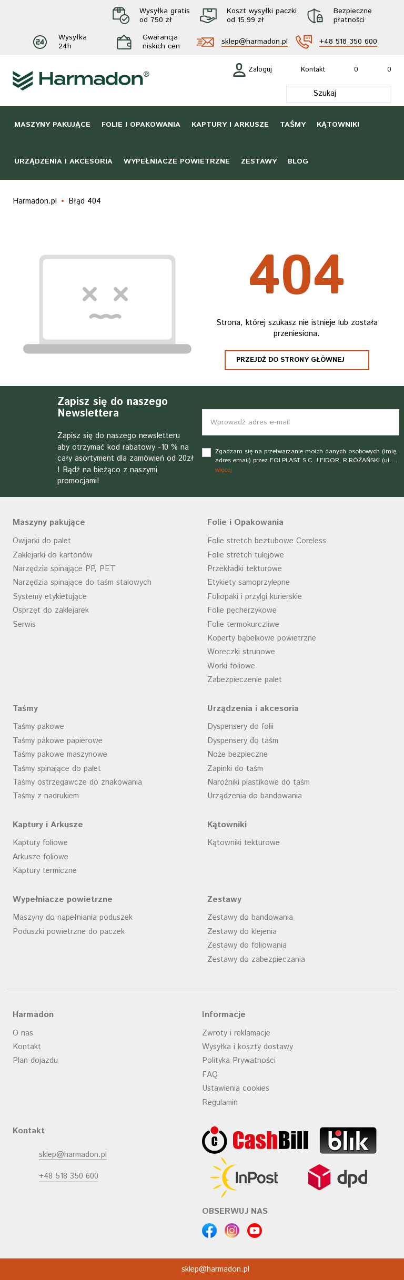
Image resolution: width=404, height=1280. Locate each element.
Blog (298, 161)
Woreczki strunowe (241, 651)
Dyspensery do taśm (242, 740)
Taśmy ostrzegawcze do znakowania (77, 782)
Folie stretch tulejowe (245, 555)
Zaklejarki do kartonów (53, 555)
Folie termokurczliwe (243, 624)
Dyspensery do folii (240, 726)
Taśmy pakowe (38, 726)
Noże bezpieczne (237, 754)
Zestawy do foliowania (247, 945)
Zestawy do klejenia (242, 931)
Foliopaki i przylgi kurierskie (254, 596)
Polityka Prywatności (239, 1060)
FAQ (210, 1074)
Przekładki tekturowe (244, 568)
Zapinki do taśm (235, 768)
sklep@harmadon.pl (254, 42)
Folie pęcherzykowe (242, 610)
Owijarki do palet (42, 540)
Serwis (24, 624)
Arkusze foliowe (40, 856)
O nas (23, 1033)
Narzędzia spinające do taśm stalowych (82, 582)
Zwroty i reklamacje (236, 1033)
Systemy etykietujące (50, 596)
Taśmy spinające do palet (57, 768)
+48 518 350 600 (348, 42)
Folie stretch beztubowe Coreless (266, 540)
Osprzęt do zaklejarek (51, 610)
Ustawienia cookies (235, 1088)
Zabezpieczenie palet (244, 679)
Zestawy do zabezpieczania (256, 959)
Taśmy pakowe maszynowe (60, 754)
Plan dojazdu (35, 1060)
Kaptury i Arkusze (230, 124)
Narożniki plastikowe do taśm (258, 782)
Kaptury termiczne (45, 870)
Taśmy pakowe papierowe (58, 740)
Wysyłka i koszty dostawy (247, 1046)
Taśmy (293, 124)
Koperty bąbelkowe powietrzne (261, 638)
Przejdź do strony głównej (290, 360)
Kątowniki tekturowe (243, 842)
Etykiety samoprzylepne (248, 582)
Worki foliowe (231, 666)
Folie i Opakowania (141, 124)
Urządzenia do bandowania (254, 795)
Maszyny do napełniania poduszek (73, 917)
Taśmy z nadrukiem (46, 795)
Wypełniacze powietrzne (177, 161)
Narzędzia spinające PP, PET (64, 568)
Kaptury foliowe (40, 842)
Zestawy (259, 161)
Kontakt (27, 1046)
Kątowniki (338, 124)
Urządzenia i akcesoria (63, 161)
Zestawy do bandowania (250, 917)
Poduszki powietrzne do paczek (69, 931)
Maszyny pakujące (52, 124)
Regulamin (220, 1102)
